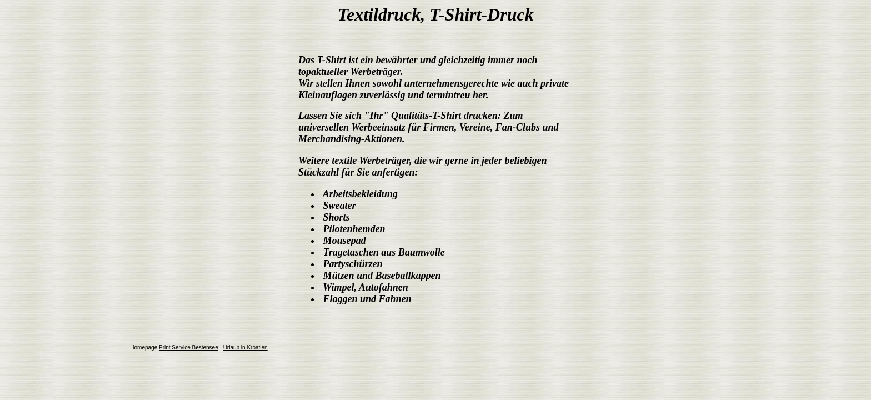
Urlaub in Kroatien (245, 347)
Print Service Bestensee (188, 347)
